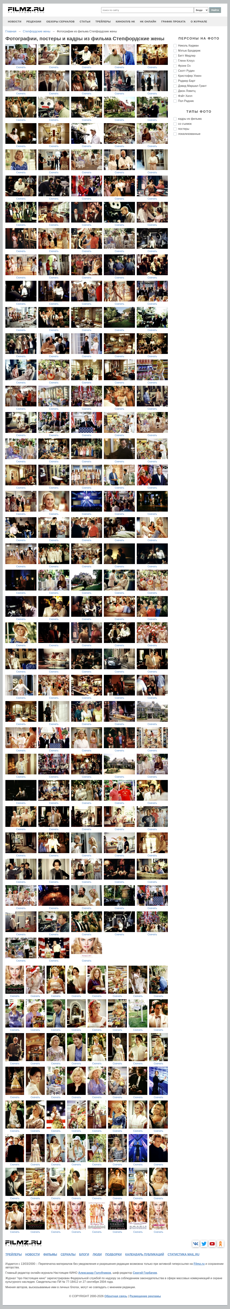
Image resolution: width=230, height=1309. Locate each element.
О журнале (199, 21)
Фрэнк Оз (184, 65)
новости (14, 21)
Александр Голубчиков (94, 1272)
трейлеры (103, 21)
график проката (173, 21)
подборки (113, 1254)
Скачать (21, 67)
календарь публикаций (144, 1254)
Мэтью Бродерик (189, 50)
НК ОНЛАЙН (148, 21)
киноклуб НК (125, 21)
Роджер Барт (186, 80)
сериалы (68, 1254)
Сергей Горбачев (145, 1272)
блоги (84, 1254)
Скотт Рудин (186, 70)
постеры (183, 128)
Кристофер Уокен (189, 75)
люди (97, 1254)
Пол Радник (186, 100)
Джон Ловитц (187, 90)
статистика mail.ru (183, 1254)
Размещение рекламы (145, 1296)
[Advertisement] (200, 198)
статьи (85, 21)
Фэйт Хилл (185, 95)
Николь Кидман (188, 45)
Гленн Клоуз (186, 60)
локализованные (189, 133)
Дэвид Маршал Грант (192, 85)
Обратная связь (115, 1296)
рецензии (33, 21)
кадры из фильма (190, 118)
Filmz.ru (199, 1263)
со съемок (185, 123)
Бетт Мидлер (187, 55)
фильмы (50, 1254)
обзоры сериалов (60, 21)
